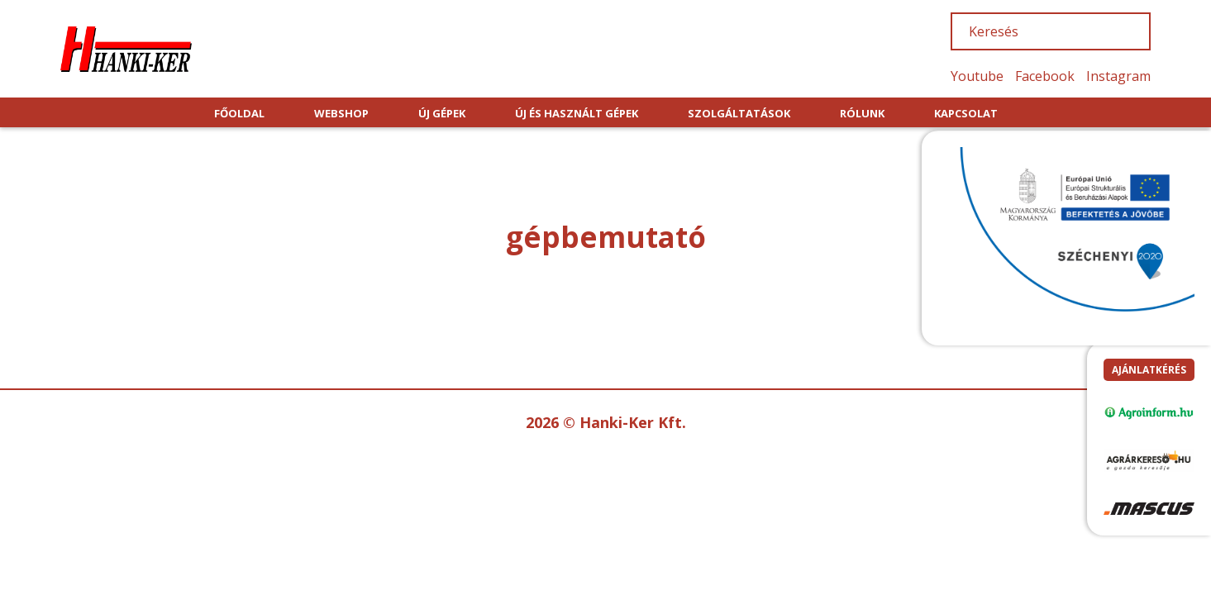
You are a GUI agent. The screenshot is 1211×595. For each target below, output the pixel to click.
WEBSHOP (341, 113)
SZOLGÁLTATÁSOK (739, 113)
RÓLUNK (862, 113)
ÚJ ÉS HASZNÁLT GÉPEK (576, 113)
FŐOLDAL (239, 113)
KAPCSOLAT (966, 113)
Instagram (1118, 76)
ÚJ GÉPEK (441, 113)
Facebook (1045, 76)
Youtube (977, 76)
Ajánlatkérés (1149, 370)
